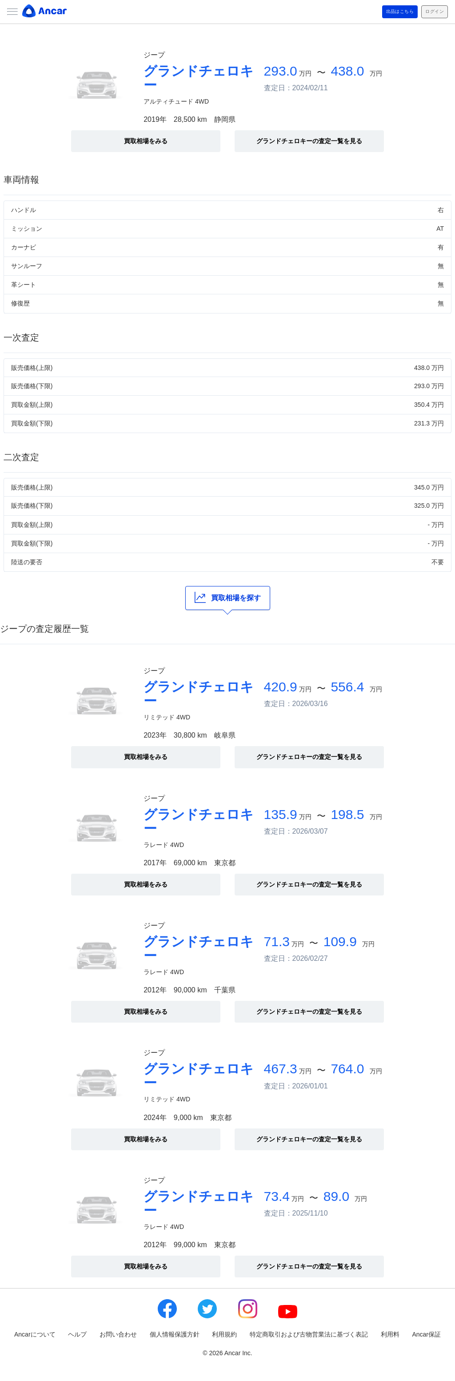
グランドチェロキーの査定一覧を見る (309, 141)
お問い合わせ (118, 1334)
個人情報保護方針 (175, 1334)
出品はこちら (386, 12)
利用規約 (224, 1334)
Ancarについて (35, 1334)
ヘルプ (77, 1334)
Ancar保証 (426, 1334)
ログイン (430, 12)
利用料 (390, 1334)
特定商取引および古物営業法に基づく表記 (309, 1334)
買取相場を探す (228, 597)
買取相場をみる (146, 141)
